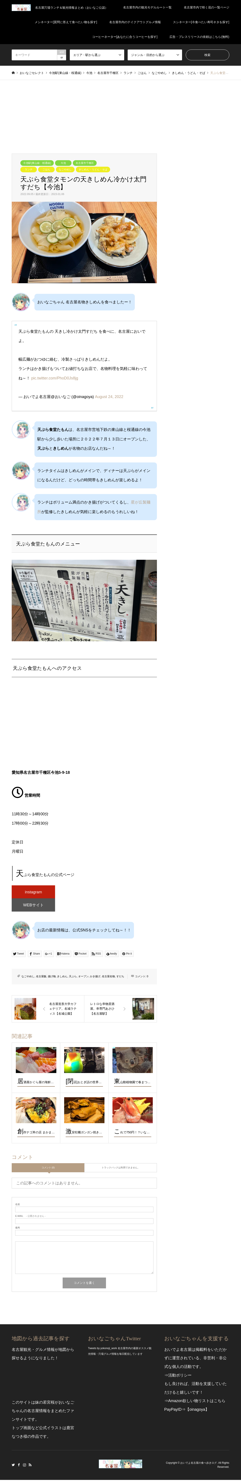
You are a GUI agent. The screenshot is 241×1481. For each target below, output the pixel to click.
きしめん (62, 977)
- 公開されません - (30, 1217)
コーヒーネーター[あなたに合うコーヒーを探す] (125, 36)
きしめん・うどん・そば (93, 169)
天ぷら (73, 977)
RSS (30, 1466)
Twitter (13, 1466)
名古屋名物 (108, 977)
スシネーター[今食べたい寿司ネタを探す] (201, 22)
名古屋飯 (41, 977)
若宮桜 (49, 1403)
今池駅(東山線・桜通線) (37, 163)
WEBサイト (33, 906)
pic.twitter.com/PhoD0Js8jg (54, 378)
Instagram (24, 1466)
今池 (63, 163)
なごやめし (65, 169)
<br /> (84, 727)
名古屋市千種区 (85, 163)
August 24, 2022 (109, 397)
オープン (83, 977)
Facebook (18, 1466)
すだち (120, 977)
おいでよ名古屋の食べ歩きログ (198, 1464)
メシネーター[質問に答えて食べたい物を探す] (66, 22)
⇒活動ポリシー (178, 1376)
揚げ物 (52, 977)
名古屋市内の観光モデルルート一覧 (147, 7)
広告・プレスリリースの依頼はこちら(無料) (199, 36)
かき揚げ (95, 977)
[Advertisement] (120, 112)
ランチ (29, 169)
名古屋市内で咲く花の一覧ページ (206, 7)
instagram (33, 892)
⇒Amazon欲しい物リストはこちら (194, 1402)
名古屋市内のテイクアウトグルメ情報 (135, 22)
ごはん (46, 169)
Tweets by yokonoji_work (102, 1349)
